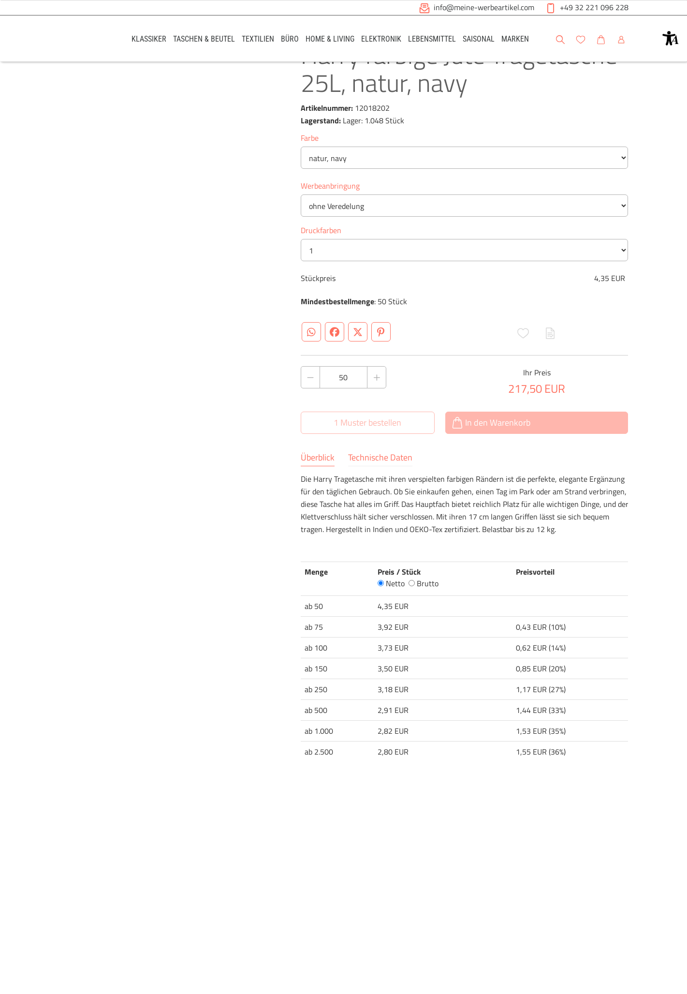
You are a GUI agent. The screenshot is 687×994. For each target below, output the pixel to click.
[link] (149, 38)
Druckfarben (321, 267)
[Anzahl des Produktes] (344, 414)
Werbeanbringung (330, 222)
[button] (670, 38)
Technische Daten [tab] (380, 494)
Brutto (424, 620)
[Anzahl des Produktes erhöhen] (376, 414)
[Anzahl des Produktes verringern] (310, 414)
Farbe (310, 174)
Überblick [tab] (318, 494)
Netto (391, 620)
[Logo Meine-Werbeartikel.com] (83, 39)
